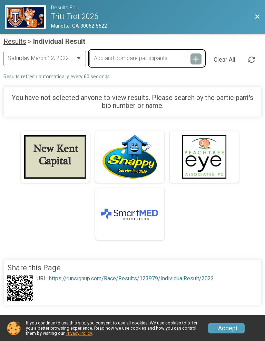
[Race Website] (28, 17)
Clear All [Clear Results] (224, 59)
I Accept (226, 328)
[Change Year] (44, 58)
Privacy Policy (79, 333)
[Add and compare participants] (146, 58)
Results (14, 41)
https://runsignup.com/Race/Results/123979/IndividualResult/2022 (131, 278)
